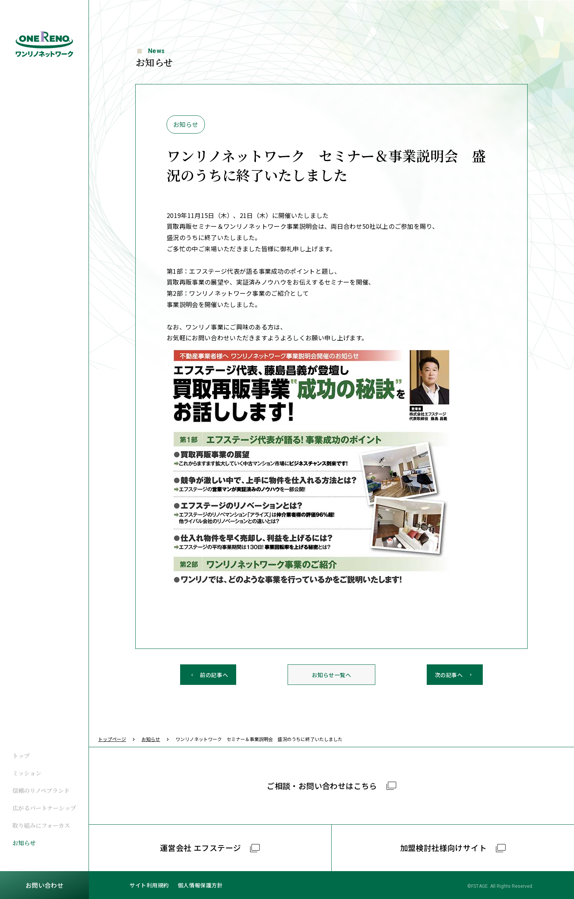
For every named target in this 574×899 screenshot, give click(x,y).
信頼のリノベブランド (41, 790)
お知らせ (24, 843)
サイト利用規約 (149, 885)
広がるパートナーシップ (44, 808)
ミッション (26, 773)
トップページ (112, 739)
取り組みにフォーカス (41, 825)
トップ (21, 755)
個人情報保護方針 (200, 885)
